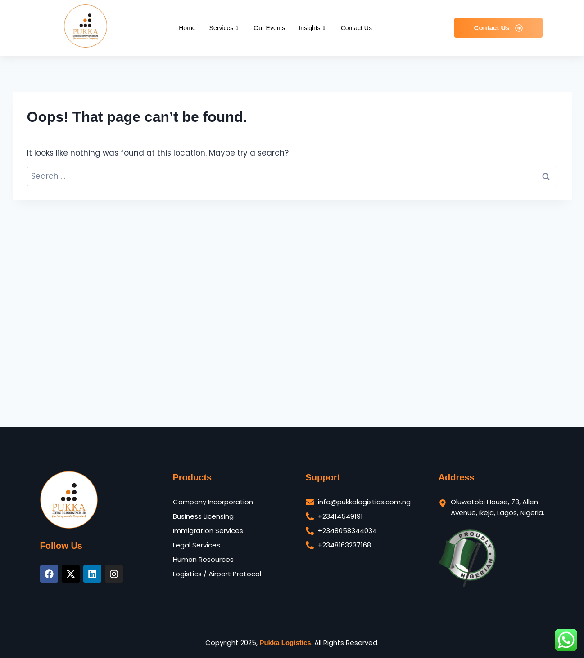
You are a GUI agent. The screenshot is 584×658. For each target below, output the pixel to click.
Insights (313, 27)
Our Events (269, 27)
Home (187, 27)
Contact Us (356, 27)
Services (224, 27)
